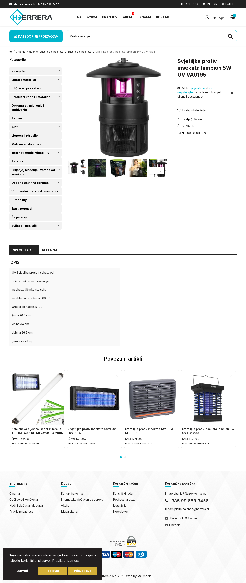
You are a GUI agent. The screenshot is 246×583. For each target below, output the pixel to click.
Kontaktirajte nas (72, 493)
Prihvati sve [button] (82, 570)
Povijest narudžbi (124, 499)
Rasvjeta (18, 71)
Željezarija (19, 217)
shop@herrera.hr (25, 4)
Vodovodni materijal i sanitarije (34, 191)
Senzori (17, 118)
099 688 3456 (50, 4)
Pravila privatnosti (21, 511)
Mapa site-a (69, 511)
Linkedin (174, 525)
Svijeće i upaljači (24, 226)
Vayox (198, 119)
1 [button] (121, 457)
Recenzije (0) (52, 250)
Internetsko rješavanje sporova (82, 499)
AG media (144, 576)
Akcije (65, 505)
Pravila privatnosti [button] (65, 561)
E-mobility (19, 200)
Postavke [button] (53, 570)
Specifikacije (24, 250)
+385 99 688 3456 (187, 500)
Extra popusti (21, 208)
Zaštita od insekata (79, 51)
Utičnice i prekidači (26, 88)
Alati (14, 127)
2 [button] (125, 457)
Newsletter (120, 511)
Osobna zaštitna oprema (30, 183)
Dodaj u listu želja (194, 110)
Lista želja (119, 505)
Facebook (177, 518)
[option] (77, 168)
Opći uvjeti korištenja (23, 499)
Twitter (192, 518)
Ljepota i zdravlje (24, 135)
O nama (14, 493)
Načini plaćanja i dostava (26, 505)
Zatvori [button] (22, 570)
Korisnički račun (123, 493)
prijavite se (198, 88)
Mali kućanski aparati (27, 144)
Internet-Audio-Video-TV (30, 153)
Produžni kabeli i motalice (30, 97)
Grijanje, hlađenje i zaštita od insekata (39, 51)
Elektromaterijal (23, 80)
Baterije (17, 161)
